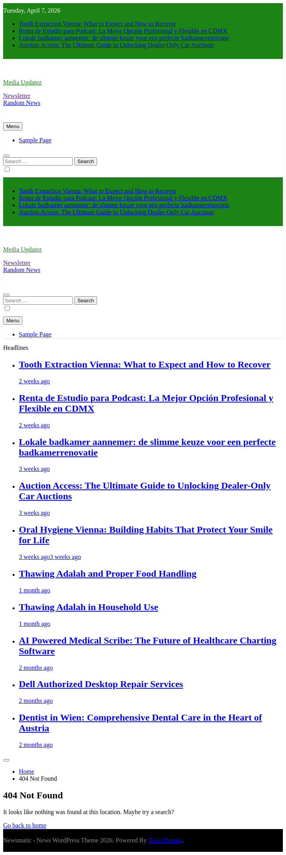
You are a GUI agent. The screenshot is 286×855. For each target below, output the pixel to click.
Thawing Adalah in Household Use (88, 607)
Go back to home (24, 825)
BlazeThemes (165, 840)
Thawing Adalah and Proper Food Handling (107, 573)
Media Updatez (22, 82)
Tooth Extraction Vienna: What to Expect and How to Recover (97, 23)
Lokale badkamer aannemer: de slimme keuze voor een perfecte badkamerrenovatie (124, 38)
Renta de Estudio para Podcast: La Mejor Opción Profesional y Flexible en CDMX (123, 31)
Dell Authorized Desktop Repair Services (101, 684)
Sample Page (35, 140)
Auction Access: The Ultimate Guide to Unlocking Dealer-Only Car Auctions (116, 45)
